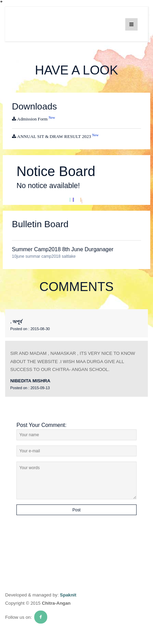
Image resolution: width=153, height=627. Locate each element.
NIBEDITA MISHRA (30, 380)
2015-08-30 (30, 329)
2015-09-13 (30, 388)
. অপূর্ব (16, 321)
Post (77, 510)
